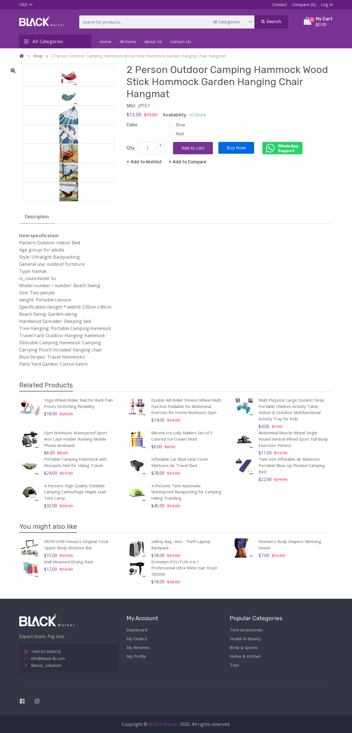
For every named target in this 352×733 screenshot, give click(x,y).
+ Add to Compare (187, 161)
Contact (279, 4)
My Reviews (138, 647)
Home (105, 41)
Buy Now (236, 148)
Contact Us (180, 41)
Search (271, 21)
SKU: (131, 106)
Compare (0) (304, 4)
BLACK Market (164, 724)
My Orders (137, 638)
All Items (128, 41)
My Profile (136, 656)
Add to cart (193, 148)
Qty (131, 148)
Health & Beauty (245, 638)
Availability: (175, 115)
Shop (38, 55)
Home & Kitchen (245, 656)
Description (37, 217)
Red (180, 134)
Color (132, 125)
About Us (153, 41)
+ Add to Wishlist (144, 161)
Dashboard (137, 630)
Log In (327, 4)
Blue (181, 125)
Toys (234, 665)
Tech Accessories (246, 630)
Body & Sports (243, 647)
